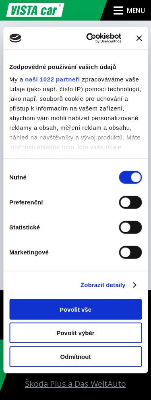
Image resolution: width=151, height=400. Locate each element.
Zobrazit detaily (103, 284)
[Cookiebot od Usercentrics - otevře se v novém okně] (90, 38)
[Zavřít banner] (139, 38)
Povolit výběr (75, 332)
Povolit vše (75, 309)
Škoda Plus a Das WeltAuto (75, 384)
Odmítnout (75, 356)
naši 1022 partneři (52, 79)
